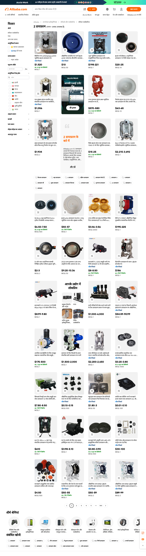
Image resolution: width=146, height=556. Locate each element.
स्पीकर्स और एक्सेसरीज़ (68, 22)
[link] (143, 533)
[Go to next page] (105, 505)
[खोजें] (92, 9)
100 (101, 505)
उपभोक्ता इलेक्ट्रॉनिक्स (50, 22)
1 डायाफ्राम (126, 178)
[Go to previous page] (66, 505)
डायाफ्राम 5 (127, 183)
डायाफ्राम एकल (25, 541)
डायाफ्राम (38, 188)
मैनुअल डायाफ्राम (67, 541)
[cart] (115, 10)
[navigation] (18, 264)
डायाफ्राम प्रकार (13, 546)
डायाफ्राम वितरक (68, 183)
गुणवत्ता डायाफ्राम (99, 183)
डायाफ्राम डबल (84, 183)
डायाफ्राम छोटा (51, 546)
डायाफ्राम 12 (113, 541)
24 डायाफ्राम (114, 183)
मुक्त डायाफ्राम (53, 183)
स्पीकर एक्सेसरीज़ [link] (84, 22)
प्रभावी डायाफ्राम (128, 541)
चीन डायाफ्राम (52, 541)
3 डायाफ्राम (69, 178)
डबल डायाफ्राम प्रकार (67, 546)
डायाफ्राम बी (39, 183)
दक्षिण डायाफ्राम (83, 178)
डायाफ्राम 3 (113, 178)
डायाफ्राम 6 (39, 541)
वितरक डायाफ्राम (40, 178)
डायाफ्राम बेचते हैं (98, 178)
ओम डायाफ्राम (83, 546)
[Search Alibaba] (58, 9)
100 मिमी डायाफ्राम (98, 541)
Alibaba (36, 22)
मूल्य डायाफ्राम (82, 541)
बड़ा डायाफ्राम (55, 178)
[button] (84, 9)
